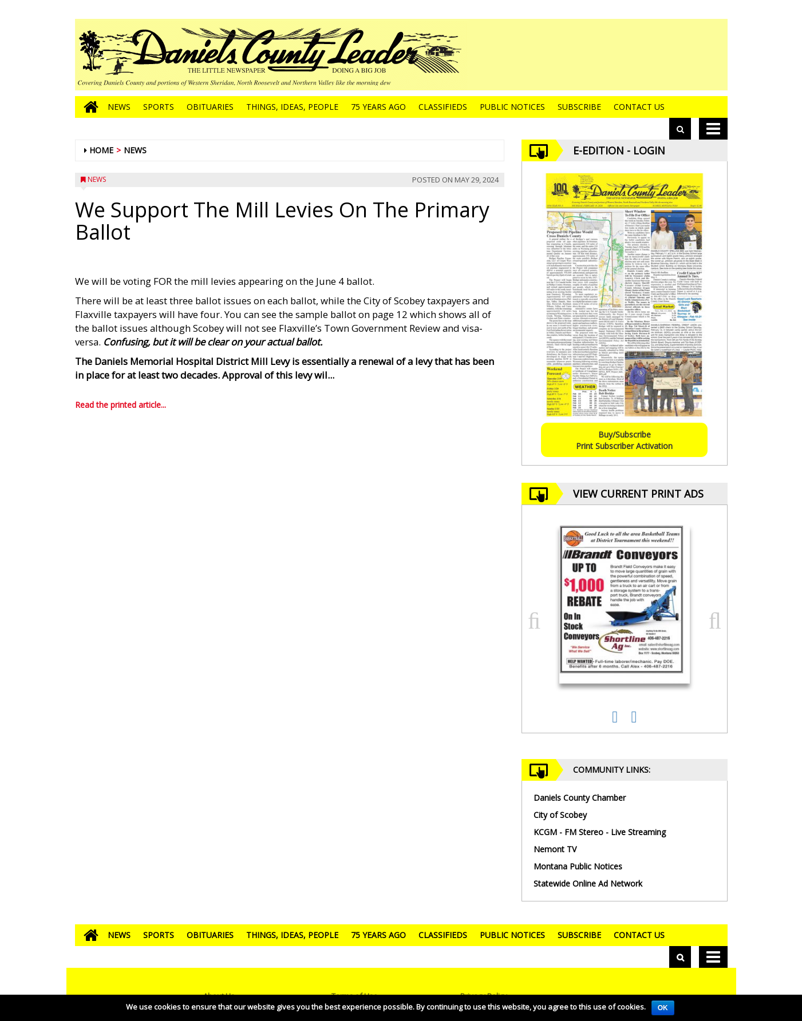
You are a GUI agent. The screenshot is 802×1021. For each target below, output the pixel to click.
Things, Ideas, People (292, 106)
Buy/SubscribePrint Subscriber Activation (624, 440)
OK (663, 1008)
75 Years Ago (378, 106)
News (119, 106)
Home (101, 150)
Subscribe (579, 106)
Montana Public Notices (578, 866)
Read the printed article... (120, 404)
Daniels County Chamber (580, 797)
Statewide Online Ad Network (588, 883)
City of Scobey (560, 814)
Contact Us (639, 106)
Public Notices (512, 106)
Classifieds (442, 106)
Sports (158, 106)
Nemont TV (555, 849)
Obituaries (210, 106)
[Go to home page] (88, 107)
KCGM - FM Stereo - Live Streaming (600, 832)
